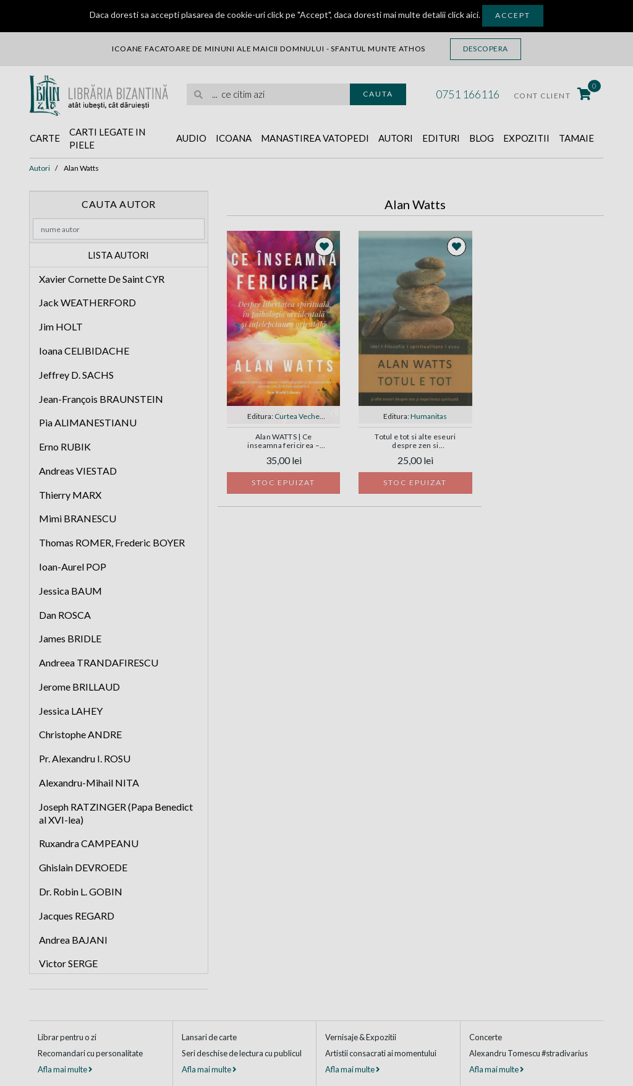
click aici (463, 14)
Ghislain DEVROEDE (83, 867)
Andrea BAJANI (73, 940)
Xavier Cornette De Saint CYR (101, 279)
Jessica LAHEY (71, 711)
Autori (395, 138)
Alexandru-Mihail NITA (89, 782)
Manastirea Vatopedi (315, 138)
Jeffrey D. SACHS (76, 375)
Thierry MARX (70, 495)
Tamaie (576, 138)
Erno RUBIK (65, 446)
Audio (191, 138)
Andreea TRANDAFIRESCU (98, 662)
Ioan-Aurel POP (72, 566)
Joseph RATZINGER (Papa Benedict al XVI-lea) (116, 813)
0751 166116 (467, 94)
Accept (512, 15)
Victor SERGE (68, 963)
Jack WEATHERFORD (87, 302)
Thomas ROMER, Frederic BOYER (112, 542)
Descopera (485, 48)
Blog (481, 138)
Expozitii (526, 138)
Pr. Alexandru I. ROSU (84, 758)
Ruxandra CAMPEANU (88, 843)
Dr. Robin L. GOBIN (80, 891)
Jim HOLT (61, 326)
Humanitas (428, 416)
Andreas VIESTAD (78, 470)
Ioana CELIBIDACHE (84, 350)
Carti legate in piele (107, 138)
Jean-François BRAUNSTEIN (101, 399)
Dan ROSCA (65, 615)
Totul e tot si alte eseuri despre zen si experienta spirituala (415, 442)
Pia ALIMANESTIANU (88, 422)
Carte (45, 138)
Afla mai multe (65, 1069)
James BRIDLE (70, 638)
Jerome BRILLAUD (79, 686)
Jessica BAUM (70, 591)
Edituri (441, 138)
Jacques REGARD (76, 915)
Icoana (234, 138)
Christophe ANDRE (80, 734)
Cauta (378, 93)
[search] (268, 94)
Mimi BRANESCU (77, 518)
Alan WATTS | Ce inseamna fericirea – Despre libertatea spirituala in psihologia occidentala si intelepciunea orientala (283, 442)
